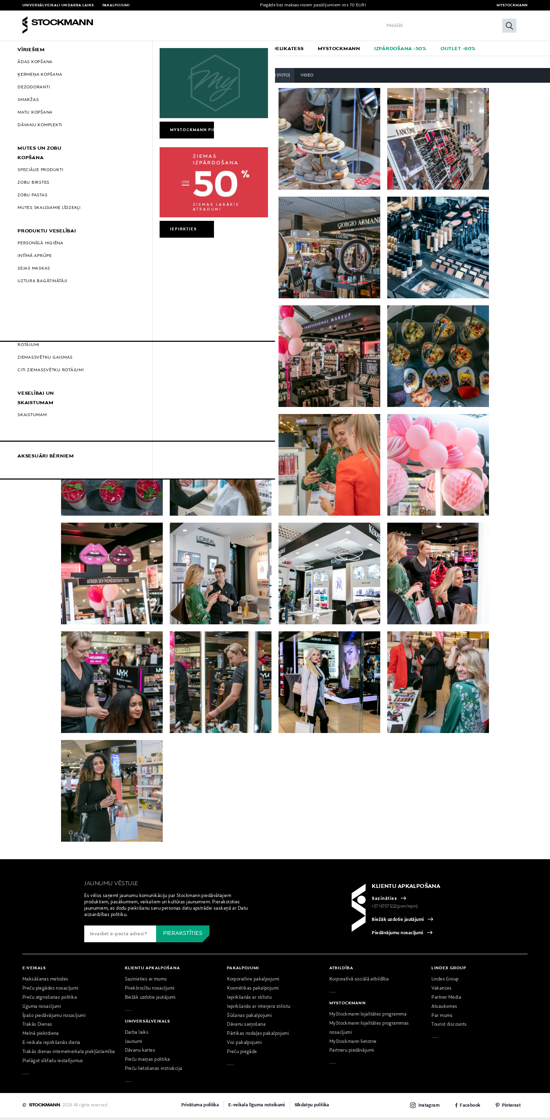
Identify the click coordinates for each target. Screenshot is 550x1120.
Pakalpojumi (116, 5)
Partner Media (446, 999)
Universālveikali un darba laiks (58, 5)
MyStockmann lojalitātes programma (368, 1016)
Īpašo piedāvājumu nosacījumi (54, 1018)
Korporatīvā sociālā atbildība (359, 981)
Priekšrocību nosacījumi (150, 990)
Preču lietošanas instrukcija (153, 1071)
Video (307, 77)
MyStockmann (512, 5)
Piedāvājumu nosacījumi (397, 935)
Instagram (429, 1107)
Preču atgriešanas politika (49, 999)
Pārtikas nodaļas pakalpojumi (258, 1036)
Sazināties (384, 900)
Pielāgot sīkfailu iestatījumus (52, 1063)
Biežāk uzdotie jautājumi (398, 921)
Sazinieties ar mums (146, 981)
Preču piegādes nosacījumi (50, 990)
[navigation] (275, 48)
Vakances (441, 990)
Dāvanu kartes (140, 1053)
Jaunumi (133, 1043)
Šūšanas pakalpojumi (249, 1018)
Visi (240, 77)
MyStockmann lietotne (353, 1043)
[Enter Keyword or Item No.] (449, 26)
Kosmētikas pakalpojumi (253, 990)
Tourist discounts (449, 1027)
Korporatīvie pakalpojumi (253, 981)
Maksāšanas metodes (45, 981)
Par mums (441, 1018)
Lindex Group (444, 981)
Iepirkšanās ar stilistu (249, 999)
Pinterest (511, 1107)
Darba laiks (137, 1034)
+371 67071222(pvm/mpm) (395, 909)
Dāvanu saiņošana (246, 1027)
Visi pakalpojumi (244, 1045)
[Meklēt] (509, 26)
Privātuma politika (200, 1107)
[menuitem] (88, 48)
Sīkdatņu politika (312, 1107)
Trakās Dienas (37, 1027)
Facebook (470, 1107)
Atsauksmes (444, 1008)
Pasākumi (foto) (272, 77)
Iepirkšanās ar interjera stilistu (258, 1008)
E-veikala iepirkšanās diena (51, 1045)
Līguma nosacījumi (41, 1008)
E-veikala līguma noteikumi (256, 1107)
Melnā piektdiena (40, 1036)
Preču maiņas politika (147, 1062)
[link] (288, 48)
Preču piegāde (242, 1054)
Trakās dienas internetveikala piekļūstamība (68, 1054)
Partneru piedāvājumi (351, 1053)
